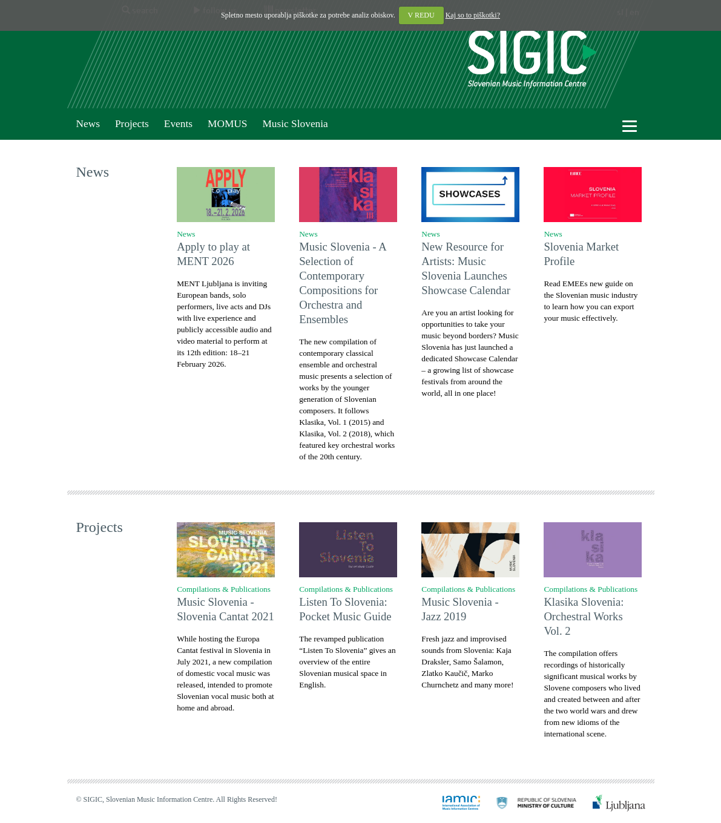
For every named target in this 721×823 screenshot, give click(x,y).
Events (178, 124)
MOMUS (227, 124)
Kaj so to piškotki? (473, 15)
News (88, 124)
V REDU (421, 15)
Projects (132, 124)
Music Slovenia (295, 124)
